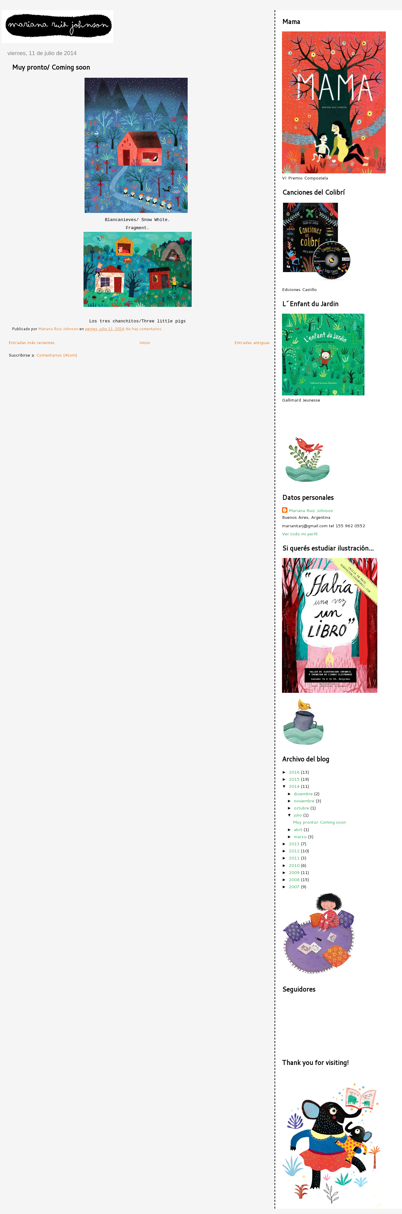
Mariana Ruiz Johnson (311, 510)
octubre (302, 808)
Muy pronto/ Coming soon (51, 67)
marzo (301, 836)
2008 (295, 879)
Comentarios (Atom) (56, 355)
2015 (295, 779)
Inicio (144, 342)
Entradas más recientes (31, 342)
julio (298, 815)
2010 (295, 865)
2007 (295, 886)
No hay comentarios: (144, 329)
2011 (295, 858)
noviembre (305, 801)
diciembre (304, 794)
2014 (295, 786)
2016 (295, 772)
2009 (295, 872)
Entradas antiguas (252, 342)
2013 (295, 844)
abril (299, 829)
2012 (295, 851)
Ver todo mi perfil (299, 534)
